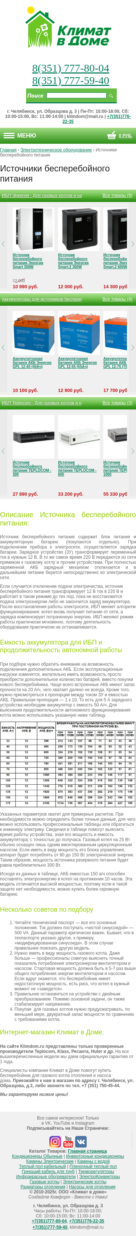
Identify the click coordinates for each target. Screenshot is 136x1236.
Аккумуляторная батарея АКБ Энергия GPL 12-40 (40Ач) (32, 363)
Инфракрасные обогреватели (45, 1176)
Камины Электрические (50, 1161)
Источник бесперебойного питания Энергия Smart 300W (28, 261)
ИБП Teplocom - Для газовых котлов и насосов (42, 402)
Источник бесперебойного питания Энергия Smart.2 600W (118, 261)
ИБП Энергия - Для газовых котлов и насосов (42, 195)
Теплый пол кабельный (42, 1166)
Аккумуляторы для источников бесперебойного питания (42, 299)
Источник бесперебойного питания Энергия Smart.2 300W (73, 261)
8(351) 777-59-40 (70, 80)
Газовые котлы (44, 1181)
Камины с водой (93, 1161)
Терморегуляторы (96, 1171)
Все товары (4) (117, 299)
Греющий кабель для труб (48, 1171)
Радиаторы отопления (43, 1186)
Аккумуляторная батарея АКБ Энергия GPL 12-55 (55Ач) (77, 363)
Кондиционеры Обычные (37, 1156)
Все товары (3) (117, 402)
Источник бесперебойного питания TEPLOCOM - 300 (32, 468)
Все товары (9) (117, 195)
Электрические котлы (85, 1181)
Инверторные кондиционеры (95, 1156)
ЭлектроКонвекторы (99, 1176)
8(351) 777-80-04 (70, 68)
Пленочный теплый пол (93, 1166)
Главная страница (87, 1151)
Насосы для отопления (92, 1186)
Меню (20, 135)
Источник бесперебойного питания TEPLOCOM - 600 (77, 468)
